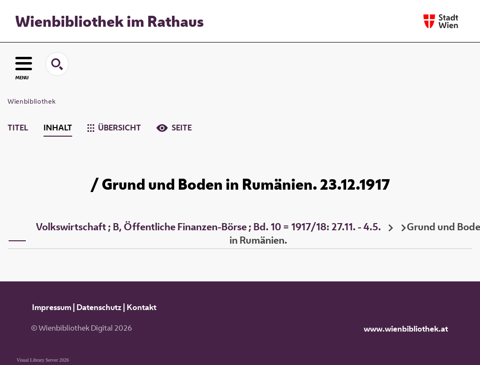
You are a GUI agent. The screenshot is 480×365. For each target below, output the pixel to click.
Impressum (51, 307)
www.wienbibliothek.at (406, 328)
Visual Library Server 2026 (43, 360)
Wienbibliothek (31, 101)
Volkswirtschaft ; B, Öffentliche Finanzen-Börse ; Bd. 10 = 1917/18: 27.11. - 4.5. (208, 226)
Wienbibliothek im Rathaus (109, 21)
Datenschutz (98, 307)
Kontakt (141, 307)
